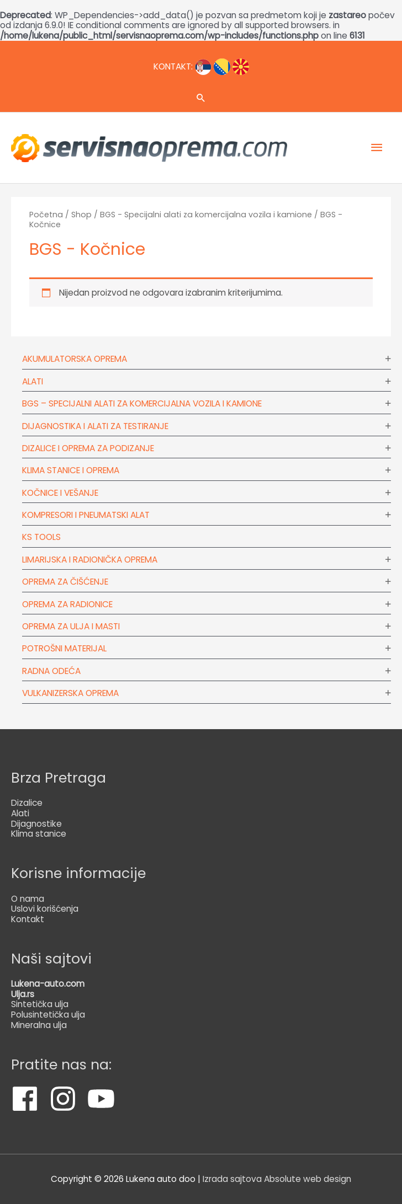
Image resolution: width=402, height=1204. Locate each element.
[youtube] (105, 1098)
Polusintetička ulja (48, 1014)
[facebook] (29, 1098)
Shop (81, 214)
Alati (32, 381)
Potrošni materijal (64, 648)
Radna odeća (51, 671)
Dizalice (27, 803)
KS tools (41, 537)
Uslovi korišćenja (44, 908)
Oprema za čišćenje (65, 581)
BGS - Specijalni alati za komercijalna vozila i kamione (206, 214)
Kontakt (27, 919)
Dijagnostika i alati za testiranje (95, 426)
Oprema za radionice (67, 604)
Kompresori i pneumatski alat (86, 515)
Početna (46, 214)
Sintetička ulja (39, 1004)
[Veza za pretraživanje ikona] (201, 97)
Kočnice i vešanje (60, 493)
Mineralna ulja (39, 1025)
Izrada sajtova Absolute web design (277, 1179)
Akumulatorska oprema (74, 359)
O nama (27, 899)
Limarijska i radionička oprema (89, 559)
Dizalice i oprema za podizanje (88, 448)
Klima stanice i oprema (70, 470)
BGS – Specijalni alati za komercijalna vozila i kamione (142, 403)
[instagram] (67, 1098)
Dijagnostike (36, 824)
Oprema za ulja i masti (71, 626)
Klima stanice (38, 833)
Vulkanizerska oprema (70, 693)
